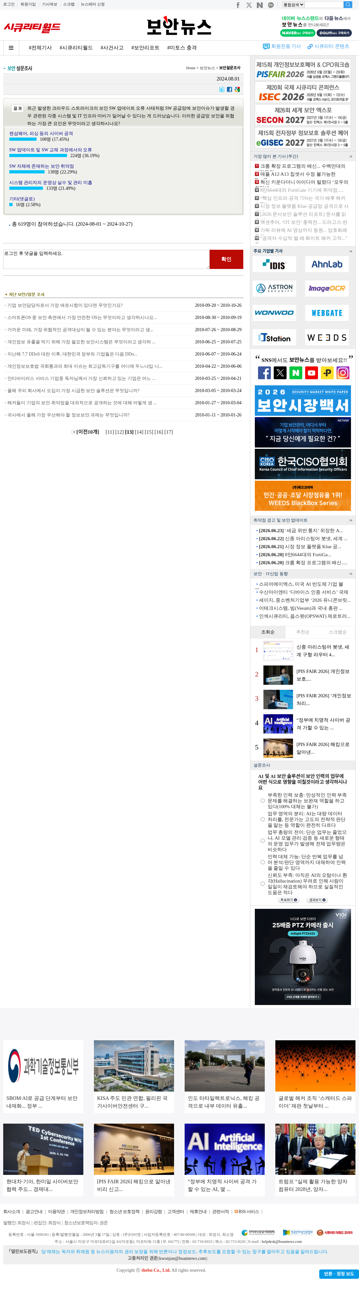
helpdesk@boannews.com (282, 1241)
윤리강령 (153, 1211)
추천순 (303, 632)
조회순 (268, 632)
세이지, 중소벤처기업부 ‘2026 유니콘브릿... (305, 600)
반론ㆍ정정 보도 (339, 1274)
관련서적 (220, 1211)
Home (191, 68)
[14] (140, 432)
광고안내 (34, 1211)
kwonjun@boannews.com (182, 1258)
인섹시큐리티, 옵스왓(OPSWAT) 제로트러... (305, 616)
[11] (110, 432)
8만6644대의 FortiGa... (295, 554)
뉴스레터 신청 (93, 4)
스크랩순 (338, 632)
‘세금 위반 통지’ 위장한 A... (301, 530)
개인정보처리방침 (87, 1211)
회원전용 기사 (286, 46)
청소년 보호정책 (124, 1211)
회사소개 (11, 1211)
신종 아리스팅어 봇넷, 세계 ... (303, 538)
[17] (169, 432)
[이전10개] (85, 432)
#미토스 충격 (182, 47)
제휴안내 (198, 1211)
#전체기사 (40, 47)
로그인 (9, 4)
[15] (149, 432)
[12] (120, 432)
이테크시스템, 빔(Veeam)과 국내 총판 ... (301, 608)
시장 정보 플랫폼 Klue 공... (300, 546)
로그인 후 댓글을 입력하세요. (106, 259)
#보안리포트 (145, 47)
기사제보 (49, 4)
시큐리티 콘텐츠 (331, 46)
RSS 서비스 (248, 1211)
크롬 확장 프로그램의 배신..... (303, 562)
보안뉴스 (207, 68)
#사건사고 (112, 47)
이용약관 (56, 1211)
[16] (159, 432)
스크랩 (69, 4)
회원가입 (28, 4)
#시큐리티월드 (76, 47)
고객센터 (175, 1211)
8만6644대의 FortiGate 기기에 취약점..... (302, 190)
